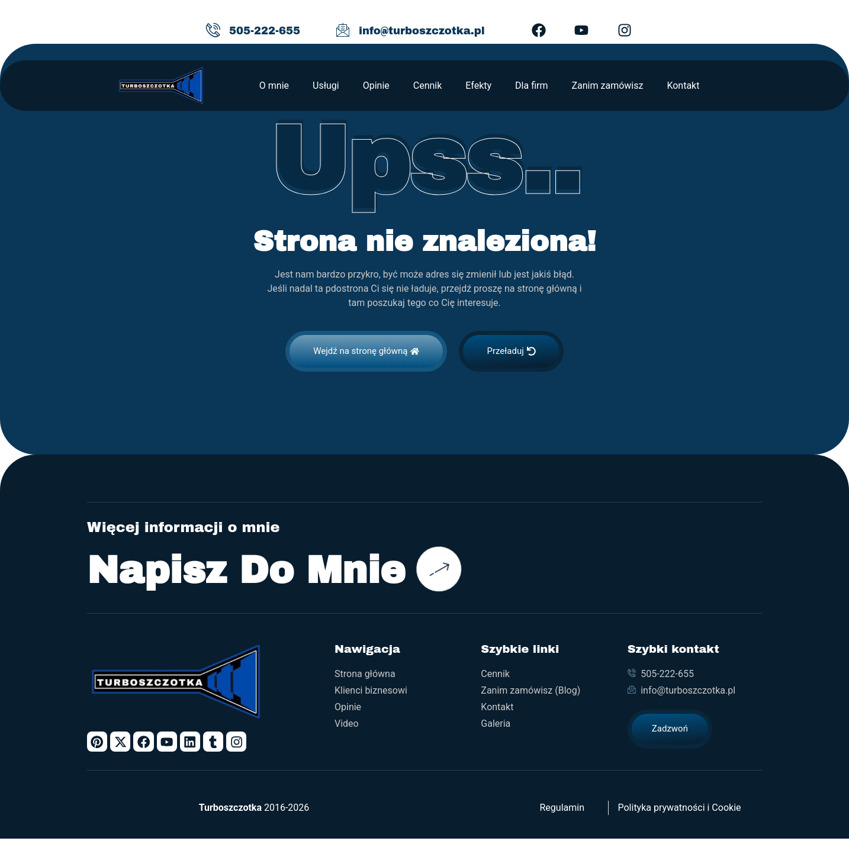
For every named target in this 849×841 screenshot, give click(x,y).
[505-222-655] (213, 30)
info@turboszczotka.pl (422, 31)
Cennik (427, 85)
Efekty (478, 85)
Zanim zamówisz (607, 85)
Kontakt (683, 85)
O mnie (274, 85)
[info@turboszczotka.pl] (343, 30)
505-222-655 (264, 31)
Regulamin (562, 810)
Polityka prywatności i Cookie (679, 810)
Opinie (376, 85)
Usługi (326, 85)
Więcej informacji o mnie (183, 527)
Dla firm (531, 85)
